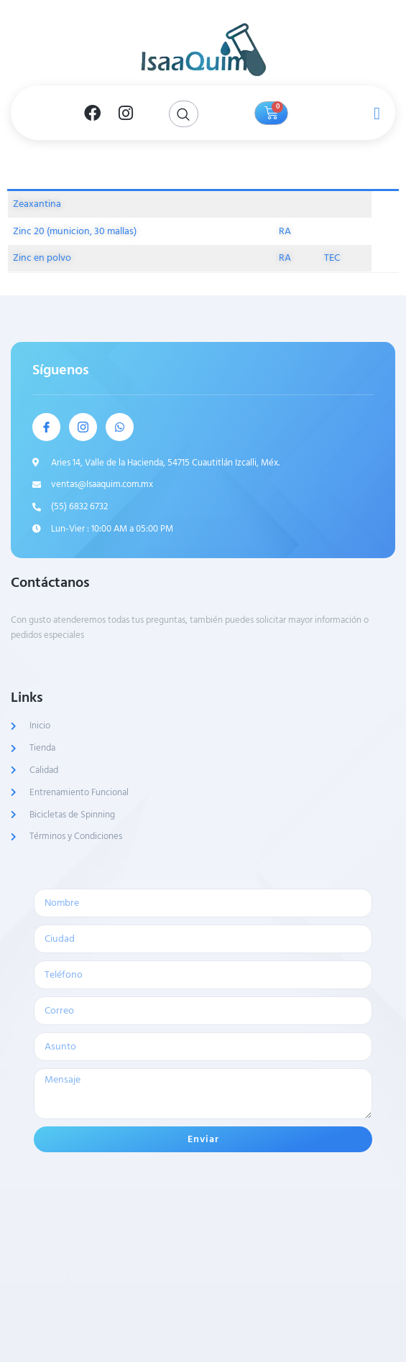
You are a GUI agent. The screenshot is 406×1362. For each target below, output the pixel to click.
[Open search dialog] (183, 114)
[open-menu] (373, 113)
